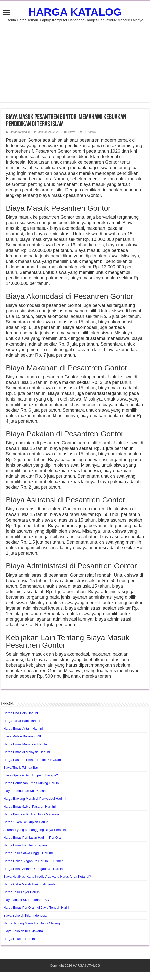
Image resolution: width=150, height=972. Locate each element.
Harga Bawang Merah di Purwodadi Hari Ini (34, 799)
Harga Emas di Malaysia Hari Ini (26, 752)
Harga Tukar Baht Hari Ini (21, 721)
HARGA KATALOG (75, 12)
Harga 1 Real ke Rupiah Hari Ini (26, 822)
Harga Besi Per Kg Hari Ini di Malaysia (31, 814)
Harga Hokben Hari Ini (19, 939)
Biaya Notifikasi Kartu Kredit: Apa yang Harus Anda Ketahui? (47, 876)
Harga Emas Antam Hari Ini (23, 728)
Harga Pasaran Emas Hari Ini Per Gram (32, 760)
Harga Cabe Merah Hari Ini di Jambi (29, 884)
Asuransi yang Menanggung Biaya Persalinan (36, 830)
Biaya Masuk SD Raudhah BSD (26, 900)
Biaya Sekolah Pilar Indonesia (25, 915)
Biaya (71, 131)
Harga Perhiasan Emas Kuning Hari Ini (31, 783)
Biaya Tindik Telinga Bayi (21, 767)
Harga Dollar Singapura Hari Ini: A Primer (33, 861)
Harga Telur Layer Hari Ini (21, 892)
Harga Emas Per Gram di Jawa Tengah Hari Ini (37, 907)
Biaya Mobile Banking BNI (22, 736)
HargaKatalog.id (20, 131)
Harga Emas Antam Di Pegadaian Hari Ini (33, 869)
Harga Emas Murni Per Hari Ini (25, 744)
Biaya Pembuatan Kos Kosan (24, 791)
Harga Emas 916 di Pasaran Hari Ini (29, 806)
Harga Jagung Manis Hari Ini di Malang (31, 923)
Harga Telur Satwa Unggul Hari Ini (28, 853)
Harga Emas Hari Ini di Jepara (25, 845)
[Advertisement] (75, 60)
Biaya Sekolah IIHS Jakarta (23, 931)
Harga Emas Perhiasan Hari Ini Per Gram (33, 837)
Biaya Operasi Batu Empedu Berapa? (30, 775)
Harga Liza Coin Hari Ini (20, 713)
